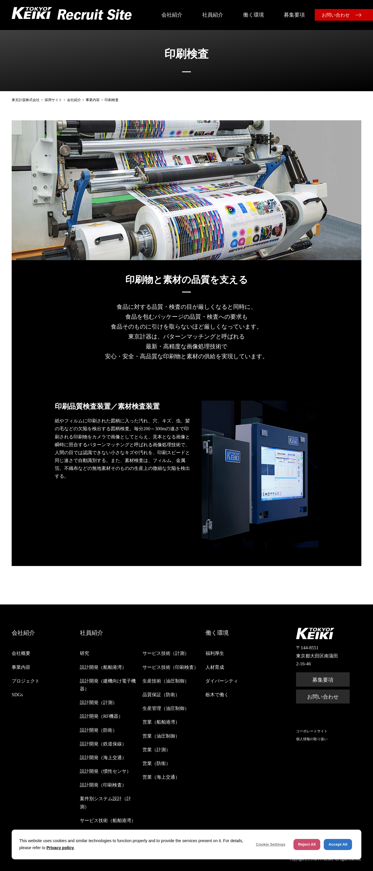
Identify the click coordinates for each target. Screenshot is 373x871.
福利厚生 (214, 653)
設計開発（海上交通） (103, 757)
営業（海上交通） (161, 777)
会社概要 (21, 653)
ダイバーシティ (221, 680)
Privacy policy (60, 847)
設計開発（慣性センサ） (105, 771)
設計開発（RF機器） (101, 716)
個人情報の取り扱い (312, 739)
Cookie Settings (270, 844)
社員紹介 (212, 15)
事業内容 (93, 100)
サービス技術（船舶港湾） (108, 820)
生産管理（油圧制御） (165, 708)
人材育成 (214, 667)
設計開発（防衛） (98, 730)
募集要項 (294, 15)
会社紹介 (171, 15)
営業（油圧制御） (161, 736)
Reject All (307, 844)
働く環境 (253, 15)
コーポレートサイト (312, 731)
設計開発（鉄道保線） (103, 743)
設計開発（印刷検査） (103, 784)
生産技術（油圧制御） (165, 680)
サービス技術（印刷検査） (170, 667)
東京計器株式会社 (26, 100)
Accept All (337, 844)
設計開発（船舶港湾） (103, 667)
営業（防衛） (156, 763)
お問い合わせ (336, 15)
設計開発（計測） (98, 702)
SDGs (17, 694)
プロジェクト (26, 680)
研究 (84, 653)
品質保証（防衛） (161, 694)
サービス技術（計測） (165, 653)
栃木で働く (217, 694)
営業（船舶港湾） (161, 722)
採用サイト (53, 100)
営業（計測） (156, 749)
